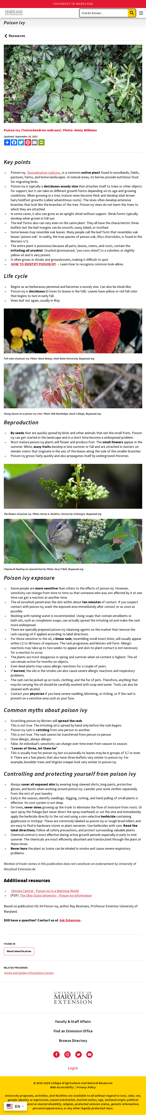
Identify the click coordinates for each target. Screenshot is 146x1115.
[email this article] (34, 142)
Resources (14, 37)
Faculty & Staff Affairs (73, 1021)
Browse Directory (73, 1040)
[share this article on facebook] (14, 142)
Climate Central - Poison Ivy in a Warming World (45, 891)
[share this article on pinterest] (27, 142)
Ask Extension (70, 920)
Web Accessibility (62, 1087)
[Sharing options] (7, 142)
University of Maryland (73, 3)
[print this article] (41, 142)
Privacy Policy (86, 1087)
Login (73, 1068)
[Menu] (141, 13)
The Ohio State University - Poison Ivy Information (56, 895)
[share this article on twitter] (20, 142)
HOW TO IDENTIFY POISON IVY (33, 264)
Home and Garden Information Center (29, 973)
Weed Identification (19, 951)
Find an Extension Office (73, 1031)
